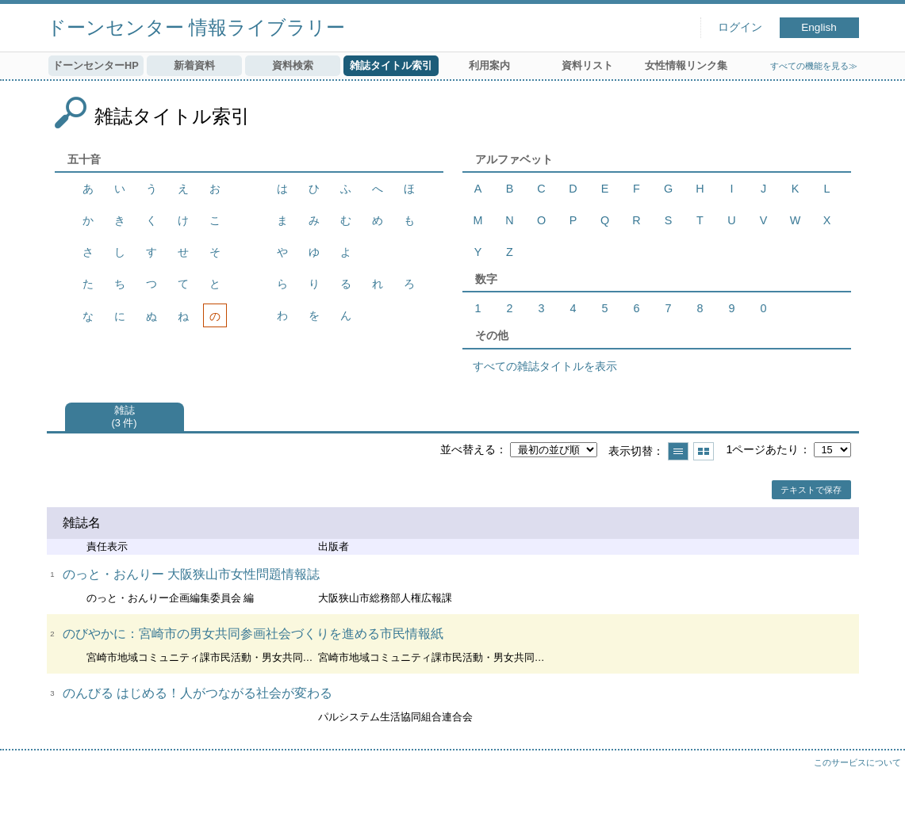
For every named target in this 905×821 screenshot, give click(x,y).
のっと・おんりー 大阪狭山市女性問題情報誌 (191, 574)
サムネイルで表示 (703, 451)
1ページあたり (762, 449)
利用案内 (489, 65)
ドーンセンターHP (95, 65)
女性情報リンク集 (686, 65)
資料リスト (587, 65)
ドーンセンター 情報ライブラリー (196, 27)
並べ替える (468, 449)
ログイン (740, 27)
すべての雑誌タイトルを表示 (545, 366)
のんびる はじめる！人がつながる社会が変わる (197, 693)
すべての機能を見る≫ (813, 66)
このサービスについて (857, 762)
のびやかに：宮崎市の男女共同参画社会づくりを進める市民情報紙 (253, 633)
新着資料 (194, 65)
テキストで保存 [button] (811, 490)
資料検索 (292, 65)
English (819, 27)
